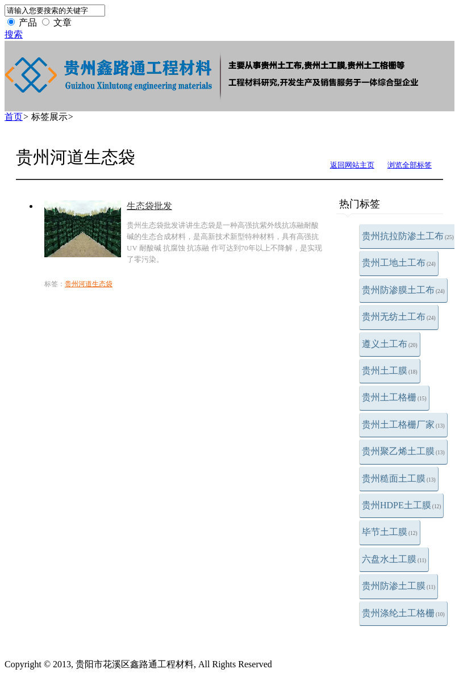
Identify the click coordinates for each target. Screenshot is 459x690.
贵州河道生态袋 (88, 284)
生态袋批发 (149, 206)
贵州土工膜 (390, 370)
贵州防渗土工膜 (398, 586)
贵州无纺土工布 (399, 316)
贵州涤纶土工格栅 (403, 613)
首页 (14, 117)
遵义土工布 (390, 344)
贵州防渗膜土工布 (403, 290)
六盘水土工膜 (394, 559)
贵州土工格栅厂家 (403, 424)
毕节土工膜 (390, 532)
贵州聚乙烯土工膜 (403, 451)
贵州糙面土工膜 (399, 478)
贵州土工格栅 (394, 397)
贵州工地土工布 (399, 262)
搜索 (14, 34)
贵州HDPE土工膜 (401, 505)
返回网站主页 (352, 165)
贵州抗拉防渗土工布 (408, 236)
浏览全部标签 (409, 165)
